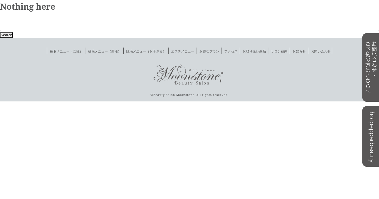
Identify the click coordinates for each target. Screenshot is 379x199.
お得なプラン (209, 51)
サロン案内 (279, 51)
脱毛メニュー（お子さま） (146, 51)
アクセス (231, 51)
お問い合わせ (321, 51)
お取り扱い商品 (254, 51)
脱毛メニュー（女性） (66, 51)
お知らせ (299, 51)
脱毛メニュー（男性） (104, 51)
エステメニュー (182, 51)
